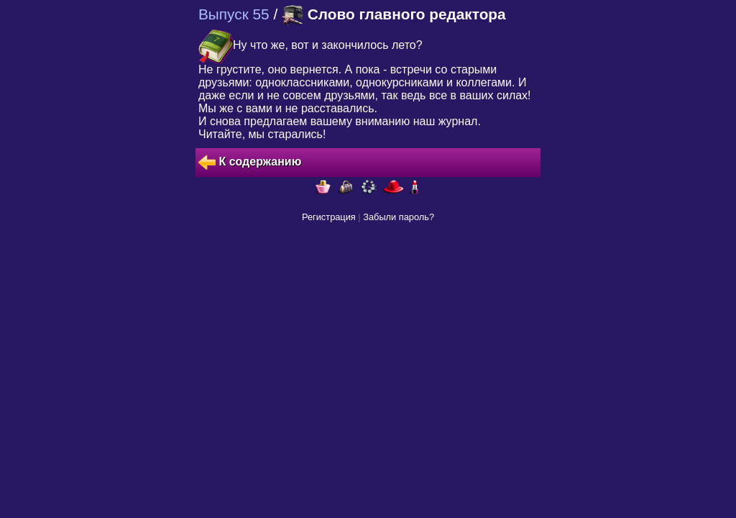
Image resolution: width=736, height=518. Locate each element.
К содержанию (249, 162)
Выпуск (234, 14)
